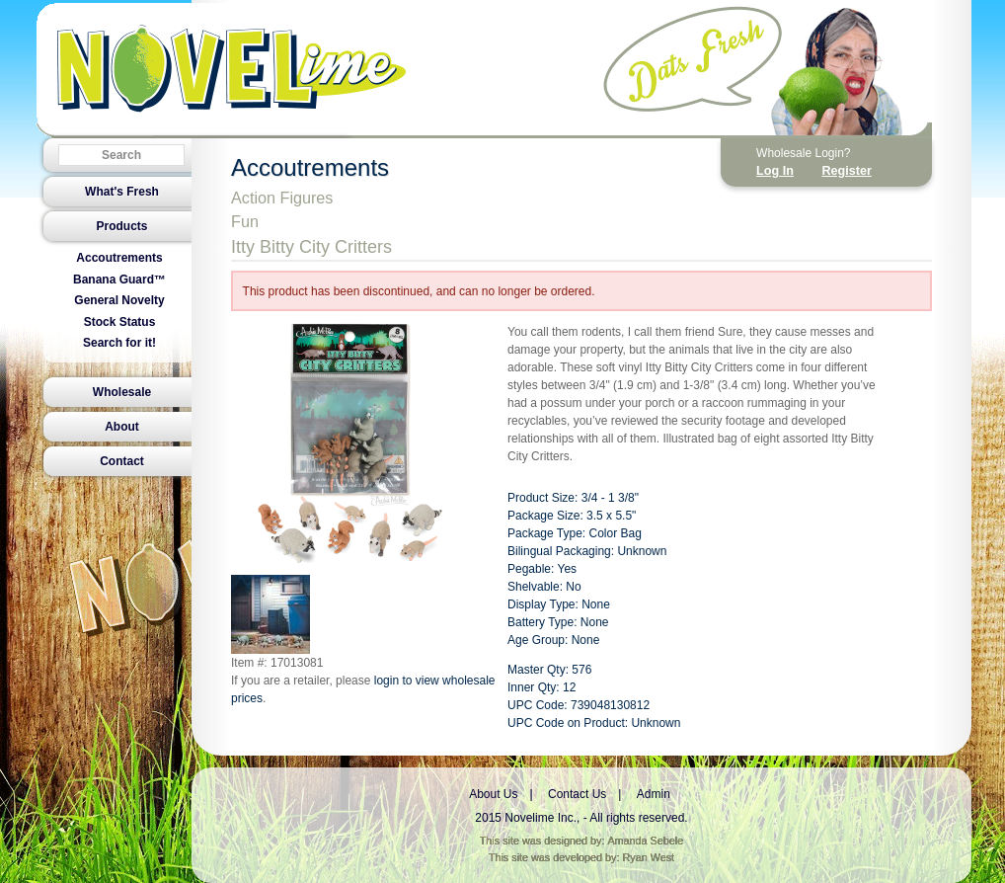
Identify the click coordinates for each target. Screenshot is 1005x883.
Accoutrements (119, 258)
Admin (653, 794)
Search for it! (119, 343)
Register (846, 171)
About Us (493, 794)
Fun (245, 221)
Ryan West (649, 857)
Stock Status (120, 322)
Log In (775, 171)
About (122, 427)
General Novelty (119, 300)
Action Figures (282, 197)
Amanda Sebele (645, 840)
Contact (122, 461)
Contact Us (577, 794)
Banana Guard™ (119, 279)
